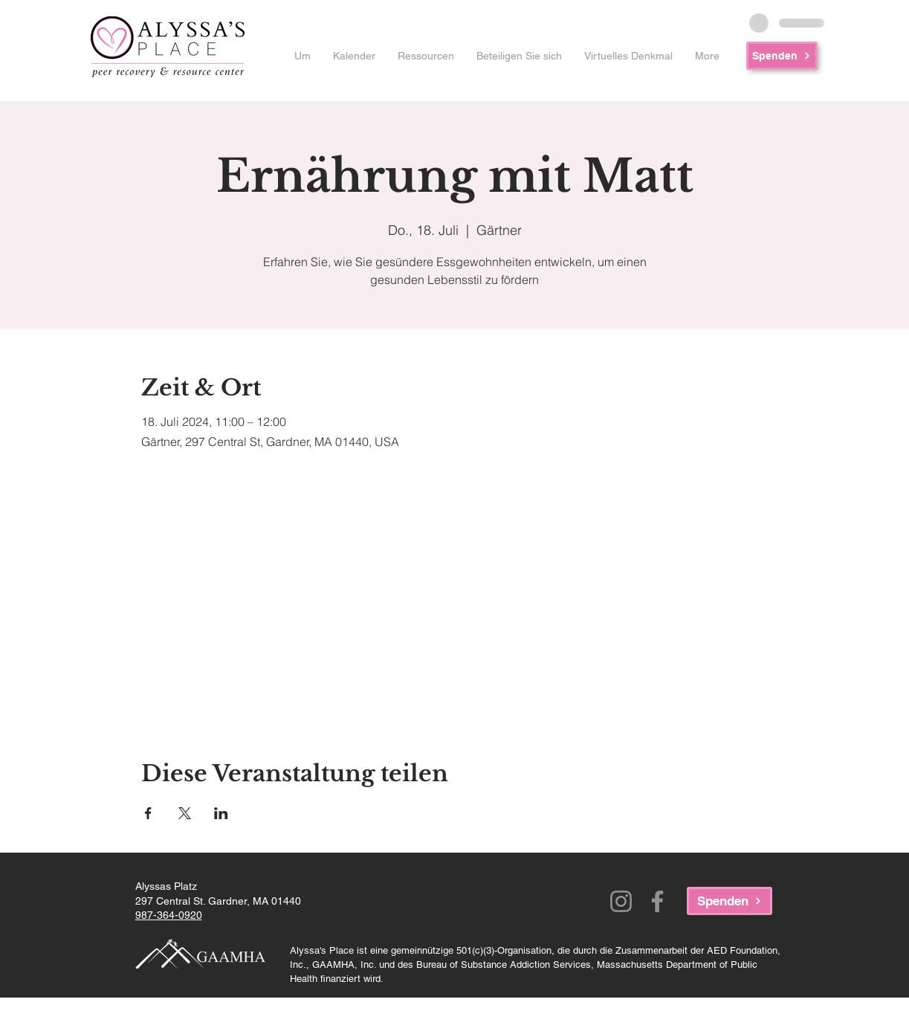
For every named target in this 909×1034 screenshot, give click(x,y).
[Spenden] (782, 56)
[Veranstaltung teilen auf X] (185, 813)
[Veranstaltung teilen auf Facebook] (148, 813)
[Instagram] (620, 901)
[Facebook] (657, 901)
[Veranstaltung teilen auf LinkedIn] (221, 813)
